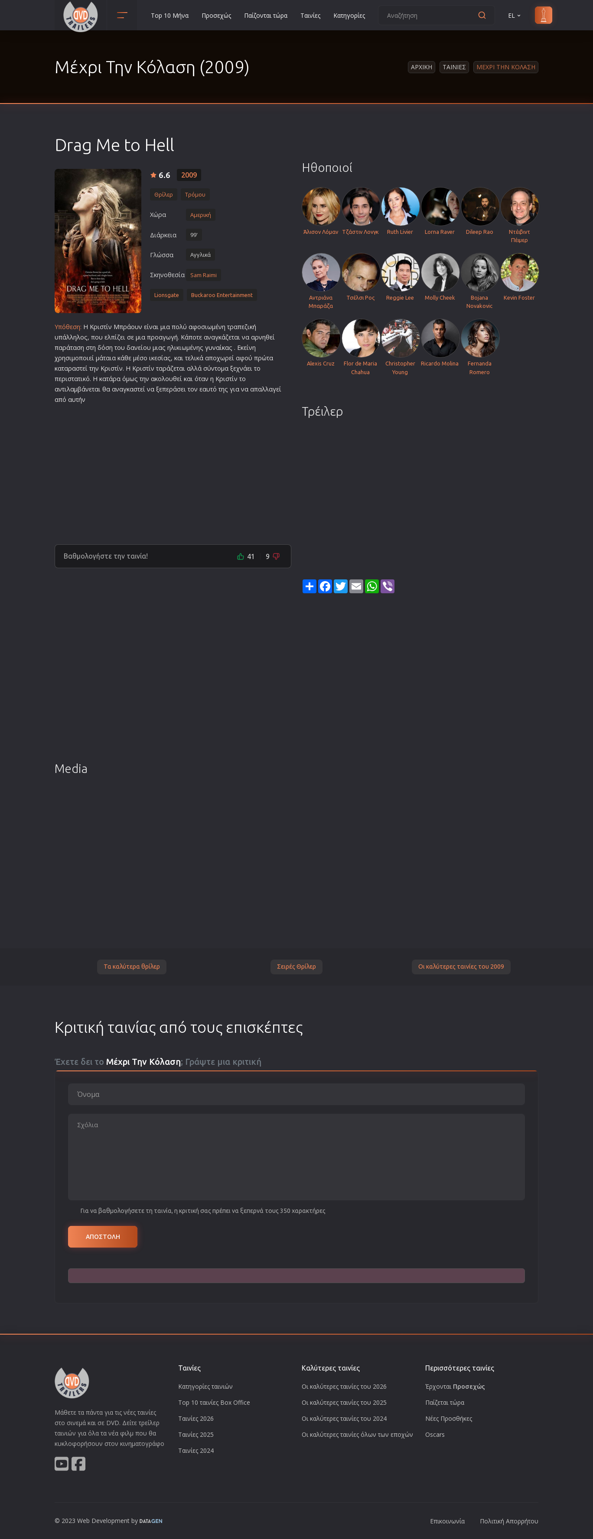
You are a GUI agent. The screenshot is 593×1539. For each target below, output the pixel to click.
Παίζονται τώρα (265, 15)
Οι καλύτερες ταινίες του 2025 (344, 1402)
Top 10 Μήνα (170, 15)
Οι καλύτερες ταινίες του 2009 (461, 966)
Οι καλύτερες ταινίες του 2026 (344, 1386)
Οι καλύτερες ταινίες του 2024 (344, 1418)
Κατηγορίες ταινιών (205, 1386)
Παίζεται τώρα (444, 1402)
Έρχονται (455, 1386)
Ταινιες (454, 67)
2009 (189, 175)
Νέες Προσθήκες (448, 1418)
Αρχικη (421, 67)
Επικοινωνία (447, 1521)
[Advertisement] (173, 470)
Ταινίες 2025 (196, 1434)
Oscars (435, 1434)
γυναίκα (217, 347)
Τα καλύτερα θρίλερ (132, 966)
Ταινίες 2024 (196, 1450)
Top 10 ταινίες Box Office (214, 1402)
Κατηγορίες (349, 15)
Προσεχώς (216, 15)
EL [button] (515, 15)
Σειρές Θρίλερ (296, 966)
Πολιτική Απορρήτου (509, 1521)
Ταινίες (310, 15)
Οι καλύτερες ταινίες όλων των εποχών (357, 1434)
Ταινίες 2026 (196, 1418)
